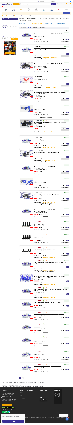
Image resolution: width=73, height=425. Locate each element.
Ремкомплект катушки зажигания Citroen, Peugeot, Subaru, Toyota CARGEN (49, 314)
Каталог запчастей (9, 15)
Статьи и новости (21, 398)
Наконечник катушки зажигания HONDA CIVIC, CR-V (44, 209)
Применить (14, 38)
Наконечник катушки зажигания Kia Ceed (42, 139)
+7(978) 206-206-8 (52, 1)
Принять (13, 421)
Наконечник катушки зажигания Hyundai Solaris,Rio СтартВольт (46, 152)
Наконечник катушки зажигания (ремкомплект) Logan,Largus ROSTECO (48, 194)
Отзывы (58, 1)
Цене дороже (42, 27)
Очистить (5, 38)
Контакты (67, 1)
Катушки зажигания (25, 15)
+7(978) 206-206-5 (42, 1)
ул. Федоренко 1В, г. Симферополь (7, 394)
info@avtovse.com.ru (32, 1)
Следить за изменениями (8, 407)
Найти (53, 4)
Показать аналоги (65, 41)
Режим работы (62, 1)
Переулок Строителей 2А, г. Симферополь (8, 393)
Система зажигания (17, 15)
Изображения (67, 30)
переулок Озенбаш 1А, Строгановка (7, 396)
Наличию (29, 27)
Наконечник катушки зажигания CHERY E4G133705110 (44, 166)
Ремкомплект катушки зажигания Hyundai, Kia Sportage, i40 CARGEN (47, 366)
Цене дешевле (35, 27)
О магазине (21, 392)
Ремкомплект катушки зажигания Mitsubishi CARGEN (44, 249)
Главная (3, 15)
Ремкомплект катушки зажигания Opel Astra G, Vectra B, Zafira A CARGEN (48, 302)
